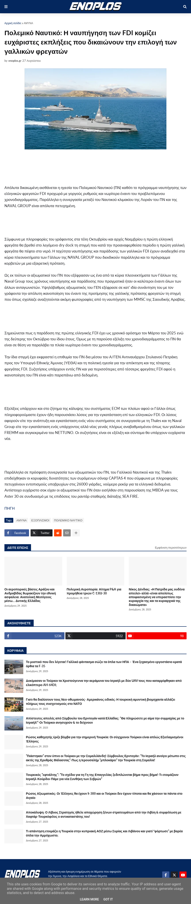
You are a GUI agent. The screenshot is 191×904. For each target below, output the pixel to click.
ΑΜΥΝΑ (28, 23)
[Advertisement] (77, 167)
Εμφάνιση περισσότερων (171, 547)
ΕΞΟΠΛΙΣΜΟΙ (40, 520)
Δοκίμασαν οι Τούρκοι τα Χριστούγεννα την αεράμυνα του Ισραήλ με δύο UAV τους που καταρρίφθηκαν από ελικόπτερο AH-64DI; (104, 683)
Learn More (89, 899)
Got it (108, 899)
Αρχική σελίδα (12, 23)
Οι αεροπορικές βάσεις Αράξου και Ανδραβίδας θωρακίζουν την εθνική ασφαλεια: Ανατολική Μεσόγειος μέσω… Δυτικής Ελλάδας (30, 595)
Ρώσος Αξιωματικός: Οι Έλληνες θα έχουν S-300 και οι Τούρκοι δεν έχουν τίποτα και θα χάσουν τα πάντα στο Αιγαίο (104, 796)
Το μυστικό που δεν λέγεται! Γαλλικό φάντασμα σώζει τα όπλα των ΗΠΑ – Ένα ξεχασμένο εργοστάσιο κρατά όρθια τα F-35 (104, 664)
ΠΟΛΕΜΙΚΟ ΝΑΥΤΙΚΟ (68, 520)
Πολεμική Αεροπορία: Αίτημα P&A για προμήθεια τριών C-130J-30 (94, 591)
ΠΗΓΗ (9, 508)
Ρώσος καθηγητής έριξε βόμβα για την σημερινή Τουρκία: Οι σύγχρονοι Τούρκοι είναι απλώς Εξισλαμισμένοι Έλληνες (104, 739)
